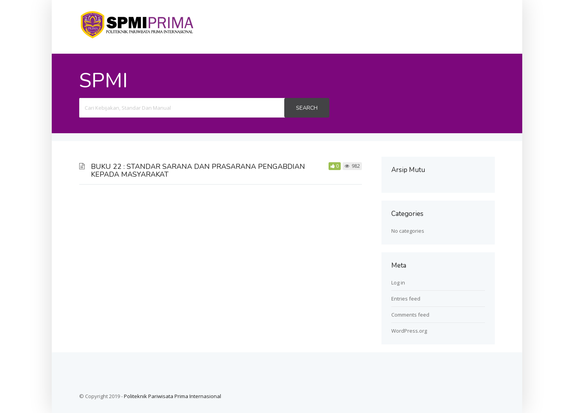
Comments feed (410, 314)
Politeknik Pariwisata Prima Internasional (172, 396)
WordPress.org (409, 330)
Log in (398, 282)
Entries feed (405, 298)
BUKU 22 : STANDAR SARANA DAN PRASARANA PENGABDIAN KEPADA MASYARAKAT (198, 170)
